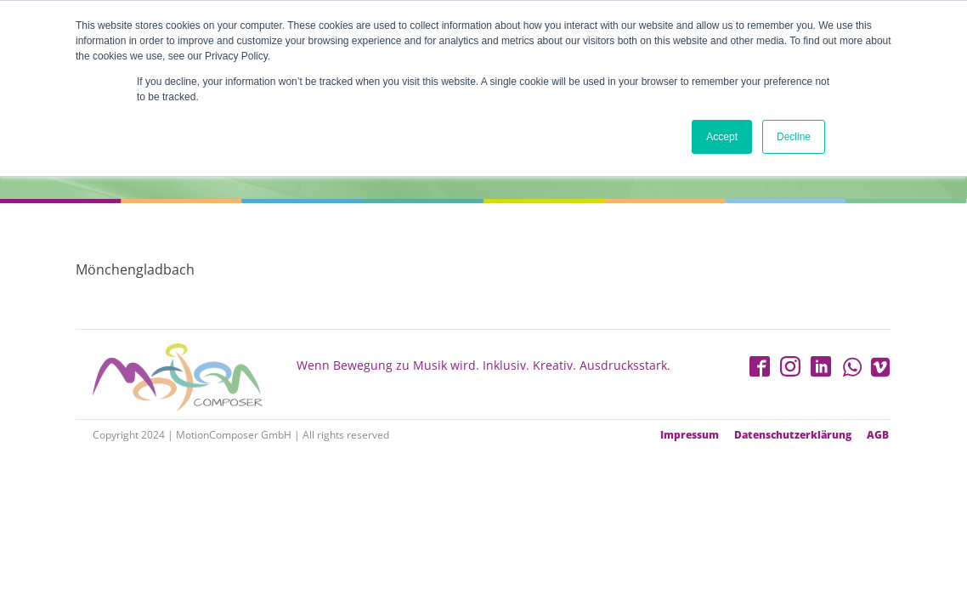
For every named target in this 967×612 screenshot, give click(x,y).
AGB (878, 435)
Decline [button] (794, 137)
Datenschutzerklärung (792, 435)
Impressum (689, 435)
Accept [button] (722, 137)
